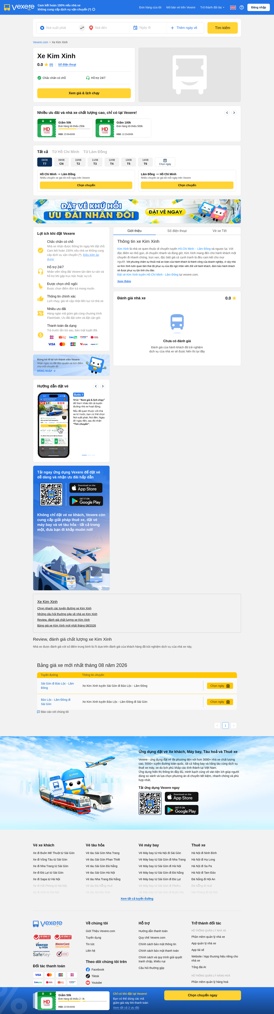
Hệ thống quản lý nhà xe (208, 869)
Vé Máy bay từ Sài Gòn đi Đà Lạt (160, 817)
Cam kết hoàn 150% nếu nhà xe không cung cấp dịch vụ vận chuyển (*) (64, 7)
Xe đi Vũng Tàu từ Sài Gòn (50, 798)
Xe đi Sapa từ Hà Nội (46, 817)
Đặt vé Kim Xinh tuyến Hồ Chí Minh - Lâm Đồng (148, 274)
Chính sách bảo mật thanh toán (159, 889)
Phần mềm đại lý (202, 933)
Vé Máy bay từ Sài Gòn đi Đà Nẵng (161, 811)
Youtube (97, 921)
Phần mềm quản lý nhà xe (208, 875)
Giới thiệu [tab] (134, 231)
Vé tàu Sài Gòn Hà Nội (100, 811)
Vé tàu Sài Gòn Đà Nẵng (101, 804)
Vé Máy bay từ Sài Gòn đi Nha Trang (162, 798)
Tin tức (90, 882)
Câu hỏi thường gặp (151, 906)
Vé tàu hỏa (95, 784)
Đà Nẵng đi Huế (201, 824)
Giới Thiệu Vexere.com (100, 869)
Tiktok (95, 914)
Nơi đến (101, 28)
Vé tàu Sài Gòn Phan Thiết (103, 798)
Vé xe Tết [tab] (219, 231)
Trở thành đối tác (212, 7)
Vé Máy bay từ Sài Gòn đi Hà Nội (160, 804)
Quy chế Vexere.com (152, 876)
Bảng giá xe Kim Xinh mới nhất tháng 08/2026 (66, 564)
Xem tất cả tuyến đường (137, 837)
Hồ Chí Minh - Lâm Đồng (194, 248)
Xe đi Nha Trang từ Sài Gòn (50, 804)
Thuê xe (198, 784)
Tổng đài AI (198, 905)
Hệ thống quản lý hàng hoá (210, 914)
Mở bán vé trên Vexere (180, 7)
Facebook (98, 908)
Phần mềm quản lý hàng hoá (209, 920)
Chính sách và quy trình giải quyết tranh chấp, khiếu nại (160, 898)
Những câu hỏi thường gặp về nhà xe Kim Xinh (67, 552)
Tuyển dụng (93, 876)
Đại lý (195, 942)
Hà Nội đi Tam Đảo (203, 811)
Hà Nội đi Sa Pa (201, 804)
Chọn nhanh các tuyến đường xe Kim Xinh (64, 546)
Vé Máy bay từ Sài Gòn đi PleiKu (159, 824)
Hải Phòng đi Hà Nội (204, 830)
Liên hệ (90, 889)
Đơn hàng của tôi (150, 7)
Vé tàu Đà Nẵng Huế (99, 824)
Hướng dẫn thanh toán (153, 869)
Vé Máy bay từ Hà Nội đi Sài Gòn (160, 791)
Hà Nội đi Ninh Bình (204, 791)
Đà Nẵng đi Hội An (203, 817)
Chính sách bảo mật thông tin (157, 882)
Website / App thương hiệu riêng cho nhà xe (214, 897)
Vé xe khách (43, 784)
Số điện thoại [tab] (177, 231)
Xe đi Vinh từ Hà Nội (46, 830)
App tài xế (197, 888)
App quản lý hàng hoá (205, 927)
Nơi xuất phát (56, 28)
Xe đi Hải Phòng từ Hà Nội (50, 824)
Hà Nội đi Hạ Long (203, 798)
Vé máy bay (149, 784)
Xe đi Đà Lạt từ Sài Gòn (48, 811)
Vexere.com (40, 42)
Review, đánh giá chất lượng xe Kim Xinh (63, 558)
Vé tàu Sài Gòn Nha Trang (102, 791)
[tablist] (177, 231)
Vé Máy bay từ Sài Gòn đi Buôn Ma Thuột (161, 833)
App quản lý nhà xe (203, 881)
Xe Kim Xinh (47, 540)
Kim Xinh (123, 248)
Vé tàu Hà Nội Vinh (98, 830)
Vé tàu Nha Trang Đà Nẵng (103, 817)
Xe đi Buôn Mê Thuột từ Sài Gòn (54, 791)
